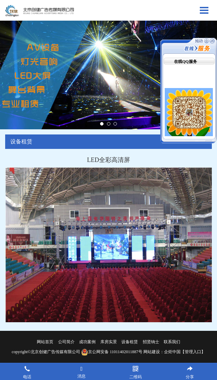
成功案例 (87, 341)
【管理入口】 (193, 351)
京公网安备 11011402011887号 (111, 351)
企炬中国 (172, 351)
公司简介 (66, 341)
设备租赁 (129, 341)
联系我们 (172, 341)
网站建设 (151, 351)
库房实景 (108, 341)
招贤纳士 (151, 341)
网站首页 (45, 341)
